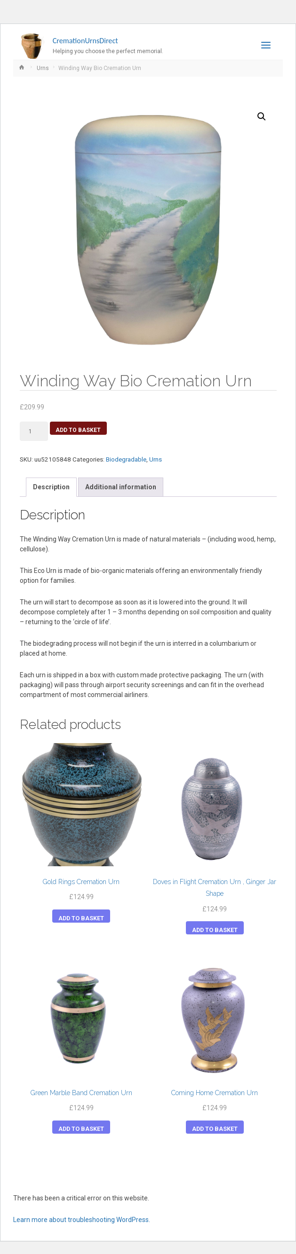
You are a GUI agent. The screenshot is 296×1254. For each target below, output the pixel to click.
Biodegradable (126, 459)
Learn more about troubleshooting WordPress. (81, 1219)
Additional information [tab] (120, 487)
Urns (43, 68)
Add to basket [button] (81, 918)
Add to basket (78, 430)
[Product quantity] (34, 431)
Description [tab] (51, 487)
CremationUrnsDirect (85, 40)
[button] (261, 116)
